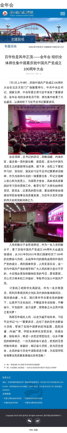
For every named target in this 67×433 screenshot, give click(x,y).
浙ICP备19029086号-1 (52, 415)
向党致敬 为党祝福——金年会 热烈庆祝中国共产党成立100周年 (33, 368)
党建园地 (47, 47)
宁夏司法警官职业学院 (33, 403)
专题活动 (55, 47)
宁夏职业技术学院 (11, 403)
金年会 (7, 5)
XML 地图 (33, 430)
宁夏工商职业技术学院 (12, 398)
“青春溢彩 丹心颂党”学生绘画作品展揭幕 (25, 365)
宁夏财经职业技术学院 (33, 398)
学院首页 (39, 47)
